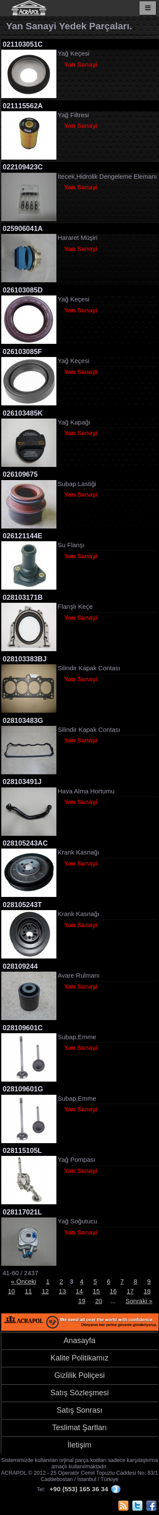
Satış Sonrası (79, 1410)
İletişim (79, 1445)
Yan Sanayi (81, 64)
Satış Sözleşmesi (79, 1393)
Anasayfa (79, 1340)
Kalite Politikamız (79, 1358)
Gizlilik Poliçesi (79, 1375)
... (113, 1300)
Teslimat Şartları (79, 1427)
